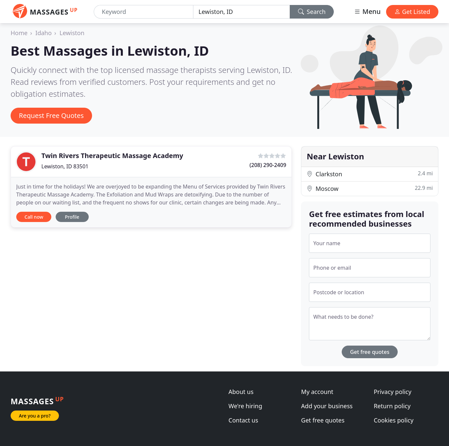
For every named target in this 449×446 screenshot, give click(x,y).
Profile (72, 217)
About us (241, 392)
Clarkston (370, 174)
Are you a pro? (35, 416)
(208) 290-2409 (268, 165)
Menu (367, 11)
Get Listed (412, 12)
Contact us (243, 420)
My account (317, 392)
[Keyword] (143, 12)
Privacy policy (393, 392)
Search (312, 12)
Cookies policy (394, 420)
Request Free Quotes (51, 115)
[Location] (241, 12)
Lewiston (72, 33)
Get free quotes (369, 352)
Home (19, 33)
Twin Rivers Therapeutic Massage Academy (112, 155)
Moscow (370, 188)
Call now (34, 217)
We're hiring (245, 406)
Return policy (392, 406)
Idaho (43, 33)
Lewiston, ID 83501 (64, 166)
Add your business (327, 406)
